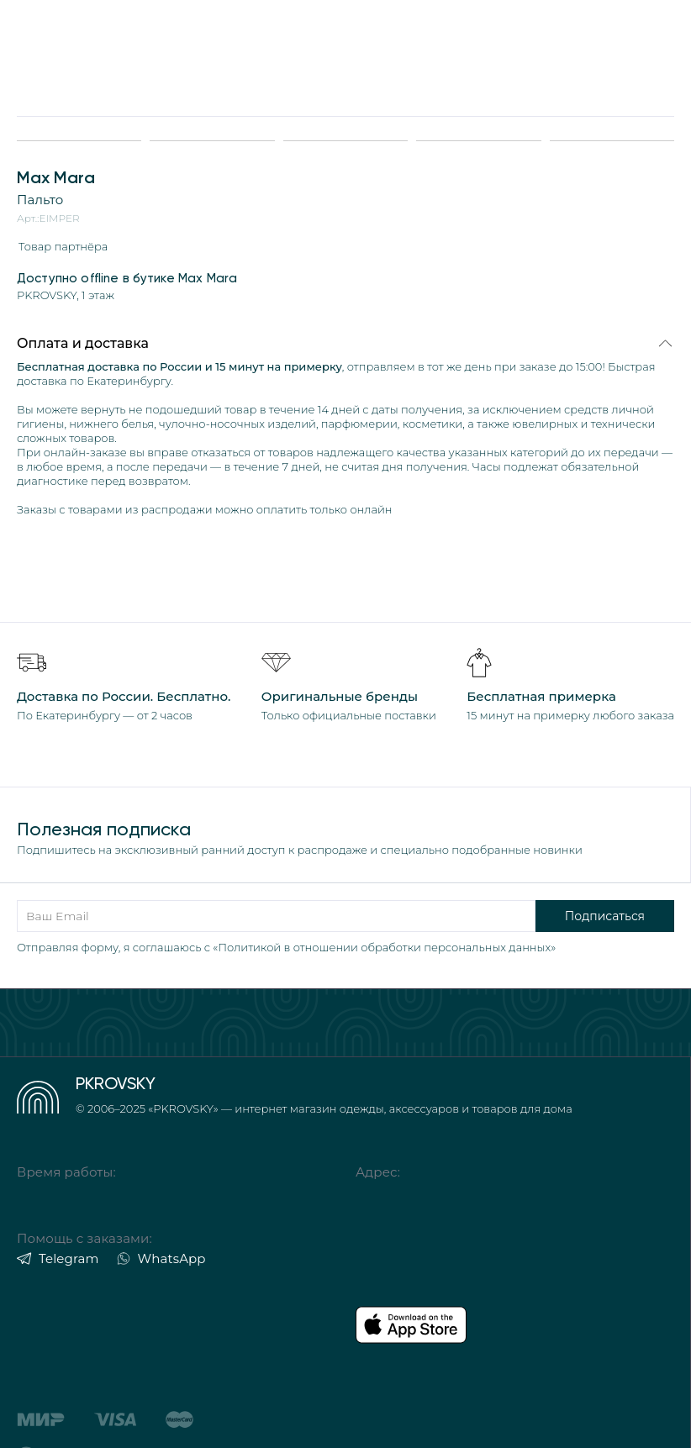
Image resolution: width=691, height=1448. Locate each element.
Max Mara (56, 177)
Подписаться (605, 916)
